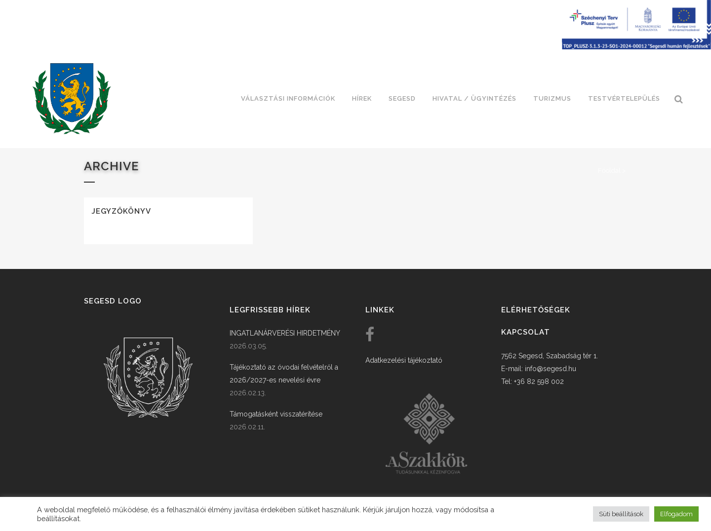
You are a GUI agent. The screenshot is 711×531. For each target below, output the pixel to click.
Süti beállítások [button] (621, 514)
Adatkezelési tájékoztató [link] (403, 360)
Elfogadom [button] (676, 514)
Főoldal (609, 170)
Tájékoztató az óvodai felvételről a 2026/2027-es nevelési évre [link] (284, 373)
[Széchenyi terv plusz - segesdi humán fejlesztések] (636, 47)
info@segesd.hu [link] (550, 369)
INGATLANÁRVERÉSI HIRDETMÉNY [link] (285, 333)
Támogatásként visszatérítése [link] (276, 414)
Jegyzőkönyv (121, 211)
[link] (71, 98)
